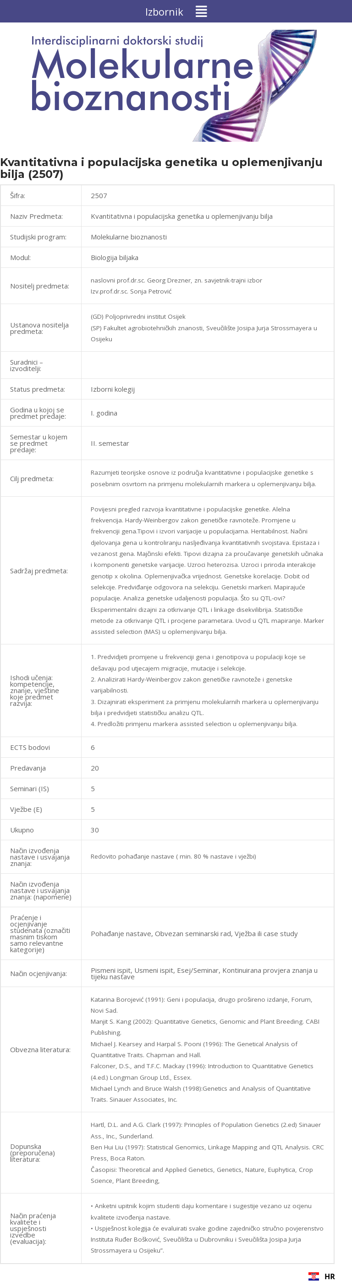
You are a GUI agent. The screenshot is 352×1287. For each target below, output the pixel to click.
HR (321, 1276)
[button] (176, 11)
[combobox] (322, 1276)
